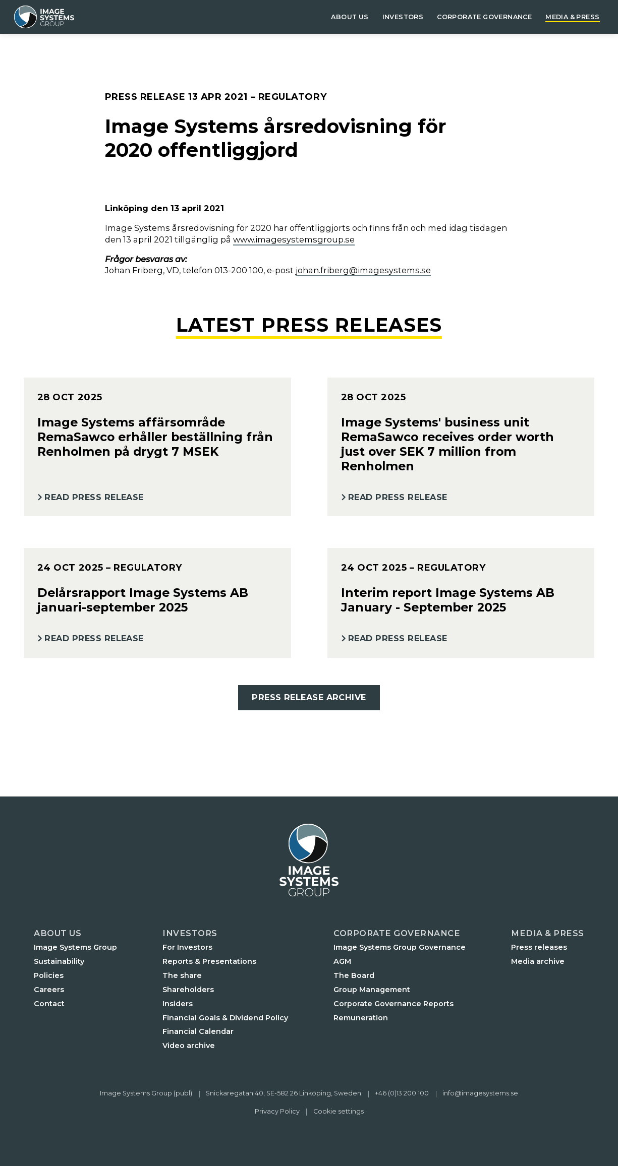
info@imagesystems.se (480, 1093)
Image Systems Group (75, 947)
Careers (49, 989)
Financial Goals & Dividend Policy (225, 1017)
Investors (403, 17)
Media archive (538, 961)
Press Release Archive (309, 697)
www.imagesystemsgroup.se (294, 239)
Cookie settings (338, 1111)
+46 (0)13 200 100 (402, 1093)
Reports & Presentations (209, 961)
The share (182, 975)
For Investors (187, 947)
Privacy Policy (277, 1111)
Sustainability (59, 961)
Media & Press (572, 17)
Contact (49, 1003)
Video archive (188, 1045)
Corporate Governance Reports (393, 1003)
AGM (342, 961)
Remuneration (360, 1017)
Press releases (539, 947)
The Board (353, 975)
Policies (49, 975)
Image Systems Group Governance (399, 947)
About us (349, 17)
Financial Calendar (198, 1031)
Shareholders (188, 989)
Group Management (371, 989)
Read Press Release (94, 497)
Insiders (177, 1003)
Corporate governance (484, 17)
